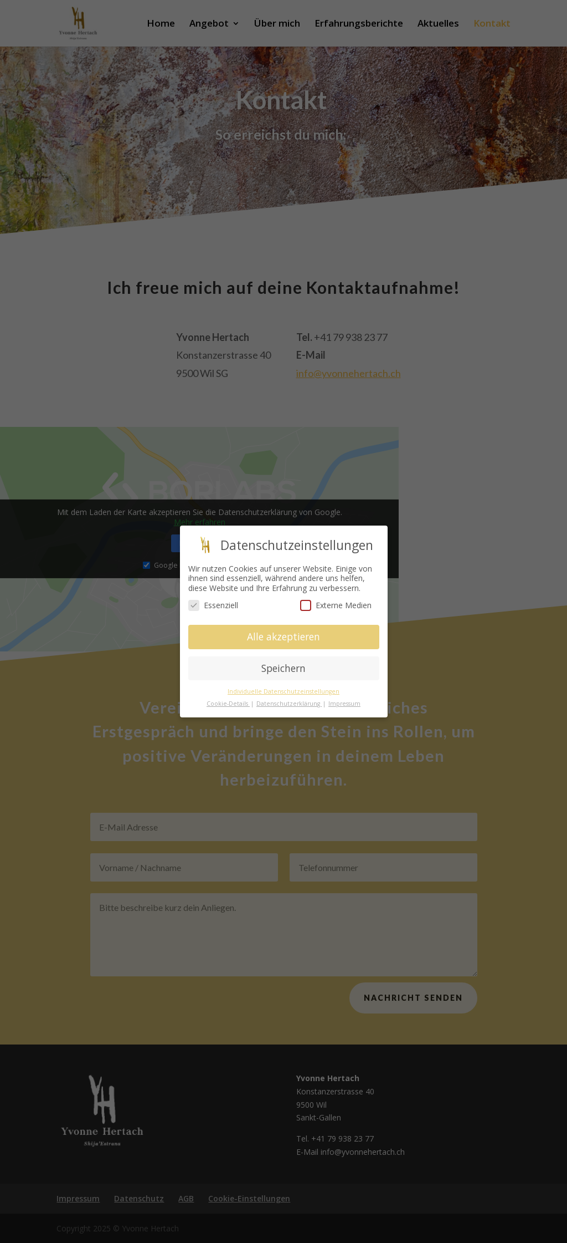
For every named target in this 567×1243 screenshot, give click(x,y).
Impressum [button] (344, 703)
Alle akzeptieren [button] (283, 636)
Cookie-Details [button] (228, 703)
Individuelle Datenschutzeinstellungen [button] (283, 691)
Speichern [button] (283, 667)
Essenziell (213, 605)
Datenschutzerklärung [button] (289, 703)
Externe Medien (336, 605)
